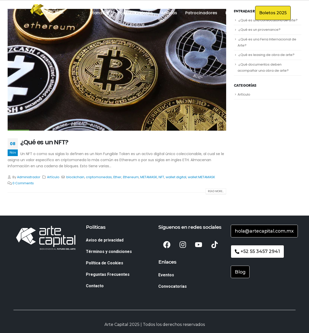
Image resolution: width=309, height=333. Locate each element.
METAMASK (148, 177)
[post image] (117, 70)
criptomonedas (99, 177)
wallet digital (176, 177)
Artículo (53, 177)
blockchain (75, 177)
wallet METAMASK (201, 177)
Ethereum (131, 177)
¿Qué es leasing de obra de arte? (266, 54)
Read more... (216, 191)
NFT (161, 177)
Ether (117, 177)
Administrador (28, 177)
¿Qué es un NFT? (44, 142)
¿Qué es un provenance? (259, 29)
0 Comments (23, 183)
